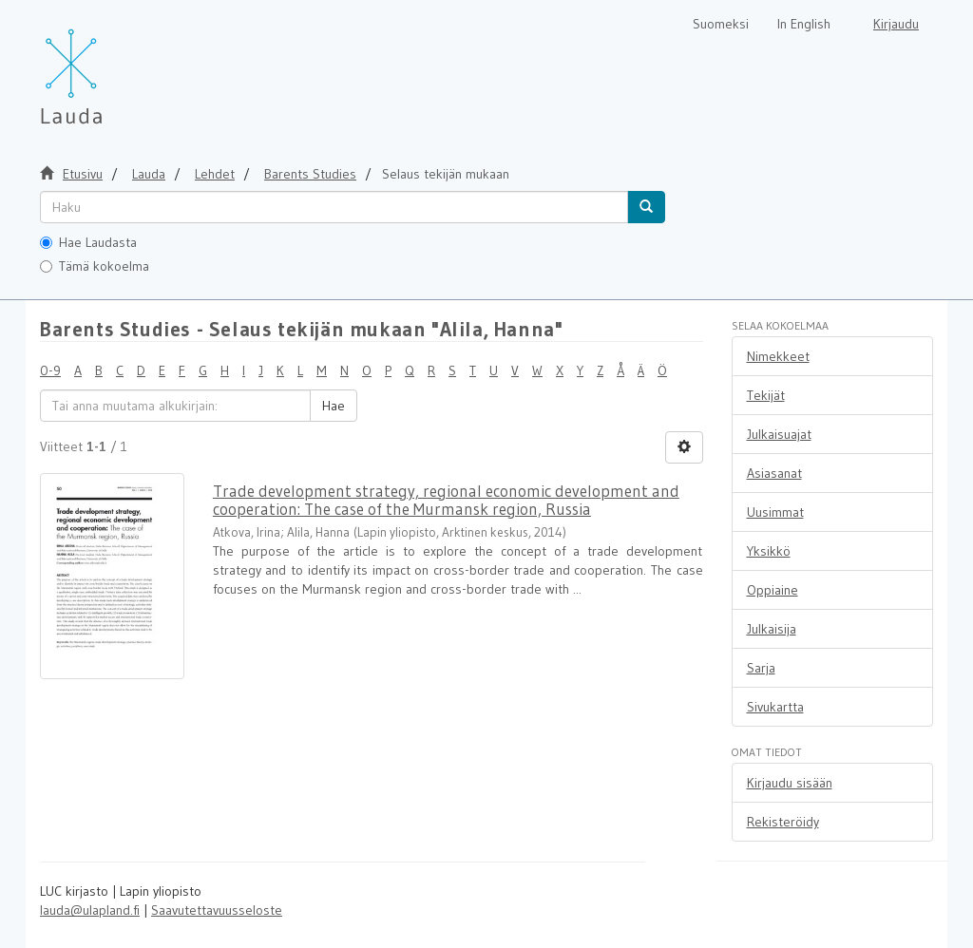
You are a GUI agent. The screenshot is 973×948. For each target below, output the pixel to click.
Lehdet (215, 173)
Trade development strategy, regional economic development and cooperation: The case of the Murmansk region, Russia (446, 500)
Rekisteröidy (783, 821)
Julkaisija (771, 628)
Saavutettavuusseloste (216, 910)
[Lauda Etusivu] (111, 66)
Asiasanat (774, 473)
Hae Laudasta (88, 242)
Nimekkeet (778, 356)
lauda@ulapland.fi (90, 910)
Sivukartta (775, 706)
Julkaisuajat (779, 434)
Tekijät (766, 395)
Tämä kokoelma (94, 266)
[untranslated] (334, 207)
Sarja (761, 667)
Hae (333, 405)
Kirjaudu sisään (789, 782)
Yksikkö (769, 550)
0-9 (50, 370)
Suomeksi (721, 23)
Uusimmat (775, 512)
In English (803, 23)
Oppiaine (772, 589)
